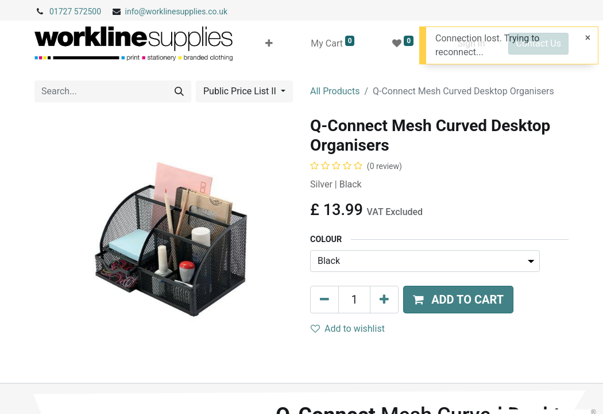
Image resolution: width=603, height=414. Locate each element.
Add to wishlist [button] (348, 328)
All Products (335, 91)
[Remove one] (324, 299)
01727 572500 (75, 11)
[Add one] (384, 299)
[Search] (179, 91)
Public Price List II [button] (241, 91)
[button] (269, 44)
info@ (135, 11)
